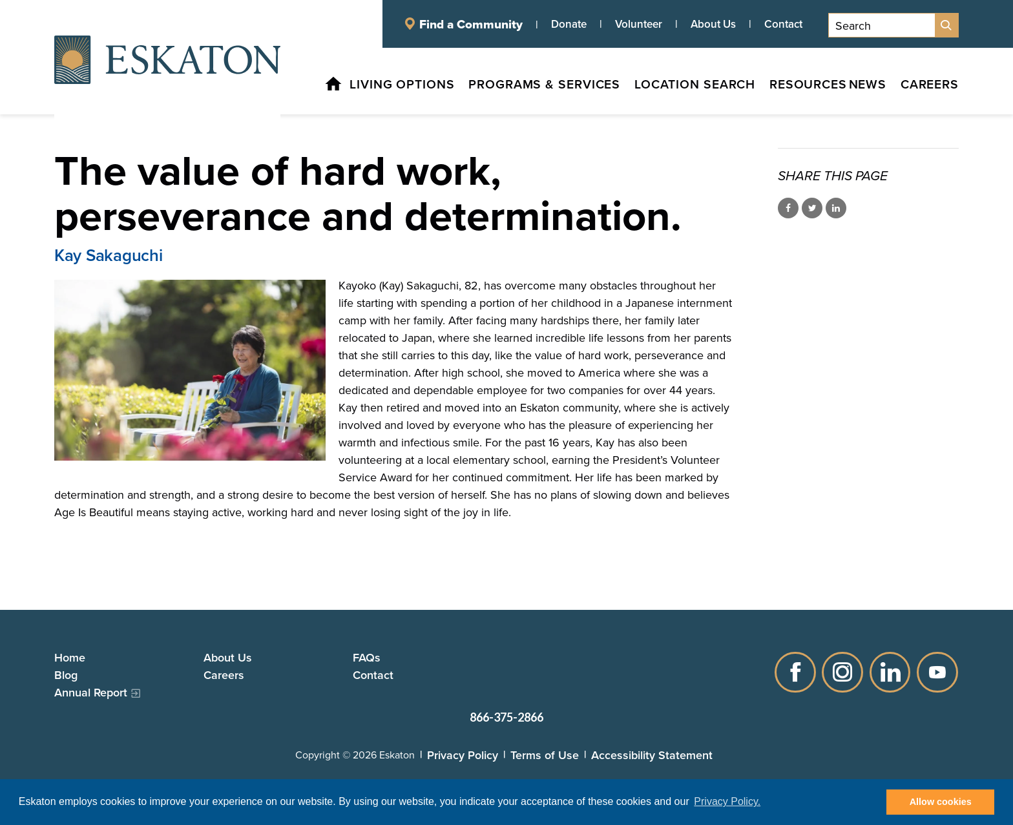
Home (69, 657)
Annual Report (90, 692)
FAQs (367, 657)
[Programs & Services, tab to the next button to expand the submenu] (517, 86)
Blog (66, 675)
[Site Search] (946, 25)
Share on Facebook (788, 208)
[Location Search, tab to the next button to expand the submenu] (673, 86)
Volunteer (638, 24)
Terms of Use (544, 755)
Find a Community (471, 24)
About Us (713, 24)
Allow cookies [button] (941, 802)
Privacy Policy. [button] (727, 801)
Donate (569, 24)
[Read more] (190, 370)
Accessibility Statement (652, 755)
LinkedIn (890, 672)
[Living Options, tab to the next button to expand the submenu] (371, 86)
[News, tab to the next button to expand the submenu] (862, 86)
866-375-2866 (506, 717)
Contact (783, 24)
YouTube (938, 672)
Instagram (842, 672)
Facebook (794, 672)
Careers (224, 675)
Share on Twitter (812, 208)
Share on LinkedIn (836, 208)
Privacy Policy (462, 755)
